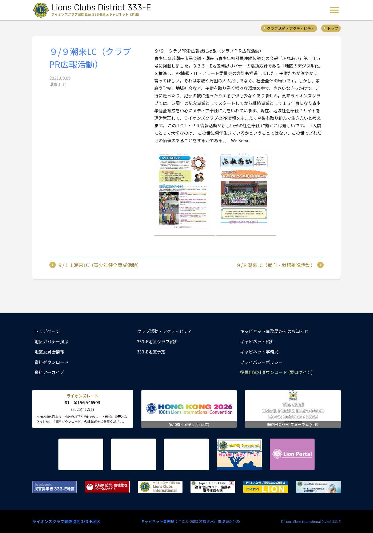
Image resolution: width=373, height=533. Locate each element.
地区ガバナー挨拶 (51, 341)
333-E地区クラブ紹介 (157, 341)
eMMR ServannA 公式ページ (239, 454)
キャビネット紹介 (257, 341)
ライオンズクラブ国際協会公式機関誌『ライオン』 (265, 487)
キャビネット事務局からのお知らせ (274, 331)
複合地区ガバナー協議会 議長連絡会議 (213, 487)
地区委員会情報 (49, 351)
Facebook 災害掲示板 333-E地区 (54, 487)
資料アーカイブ (49, 372)
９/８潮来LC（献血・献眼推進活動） (275, 265)
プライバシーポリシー (261, 362)
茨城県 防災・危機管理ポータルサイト (107, 487)
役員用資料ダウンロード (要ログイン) (276, 372)
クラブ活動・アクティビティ (291, 28)
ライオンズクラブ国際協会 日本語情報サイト (318, 487)
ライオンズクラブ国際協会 (160, 487)
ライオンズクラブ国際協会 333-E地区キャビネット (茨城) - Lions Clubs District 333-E (93, 10)
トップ (332, 28)
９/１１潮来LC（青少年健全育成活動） (100, 265)
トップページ (47, 331)
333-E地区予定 (151, 351)
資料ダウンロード (51, 362)
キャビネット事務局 (259, 351)
